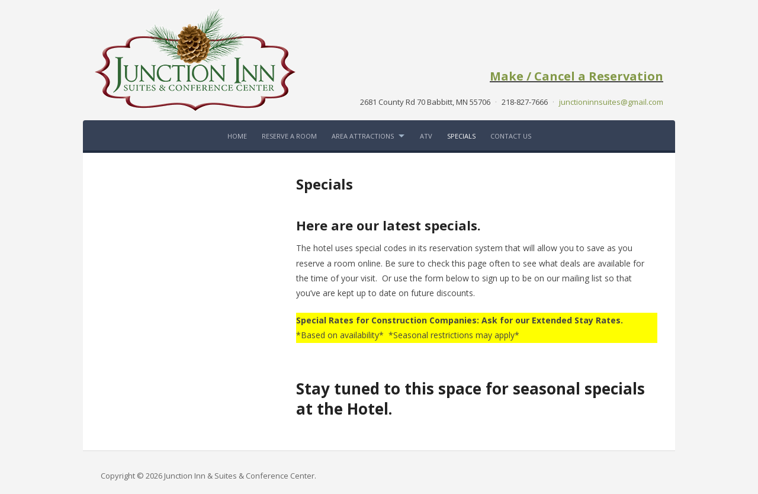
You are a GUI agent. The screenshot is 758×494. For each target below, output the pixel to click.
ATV (426, 135)
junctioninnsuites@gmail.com (611, 102)
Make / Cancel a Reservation (576, 76)
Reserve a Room (289, 135)
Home (237, 135)
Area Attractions (363, 135)
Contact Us (510, 135)
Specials (461, 135)
